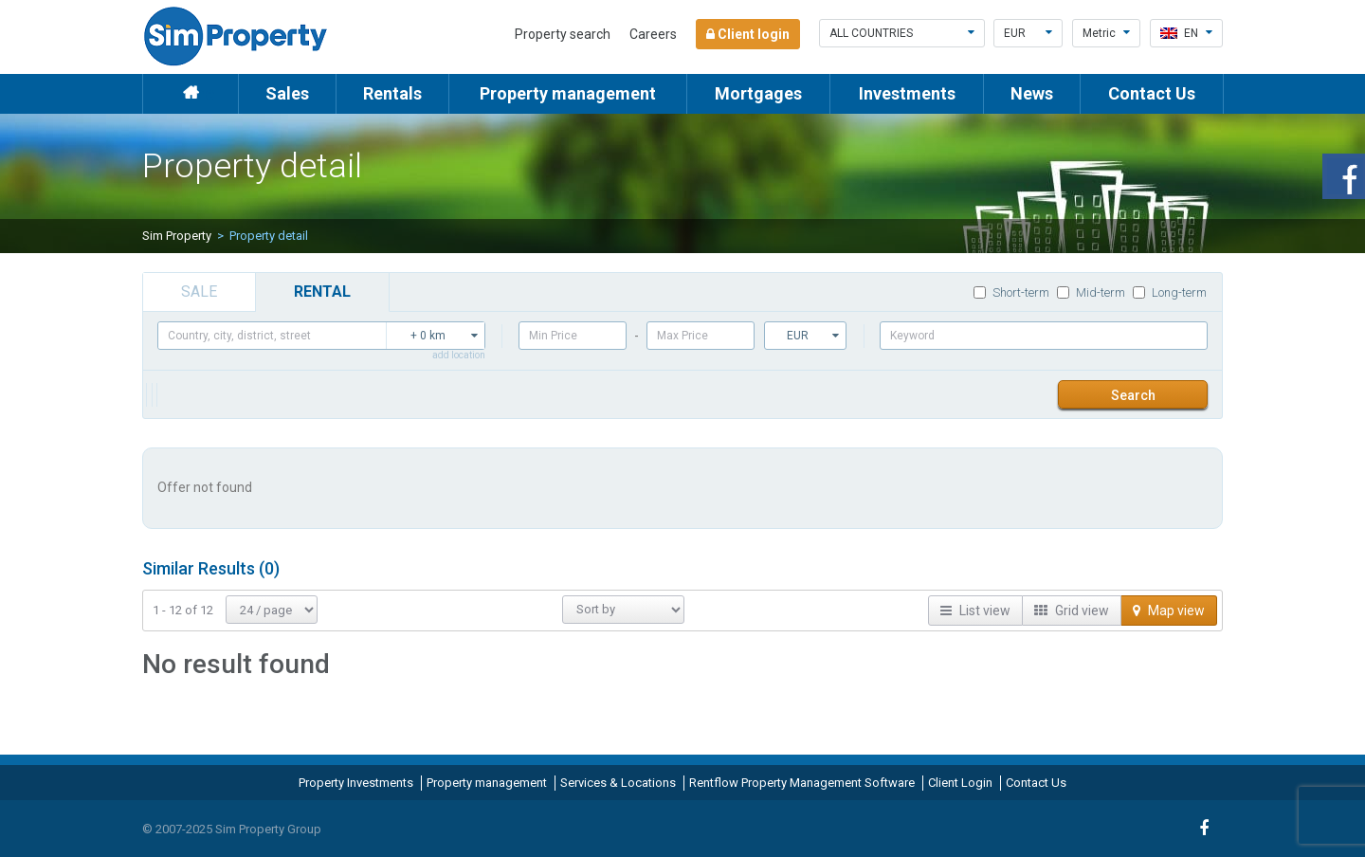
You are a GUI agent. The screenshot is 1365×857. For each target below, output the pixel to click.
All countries (901, 33)
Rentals (392, 93)
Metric (1106, 33)
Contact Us (1151, 93)
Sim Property (176, 235)
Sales (287, 93)
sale (199, 292)
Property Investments (356, 782)
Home (190, 93)
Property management (568, 93)
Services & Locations (618, 782)
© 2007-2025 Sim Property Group (231, 829)
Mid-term (1091, 292)
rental (322, 292)
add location (458, 355)
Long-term (1170, 292)
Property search (562, 34)
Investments (907, 93)
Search (1133, 395)
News (1031, 93)
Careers (653, 34)
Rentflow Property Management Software (802, 782)
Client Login (960, 782)
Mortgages (758, 93)
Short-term (1011, 292)
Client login (748, 34)
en (1186, 33)
